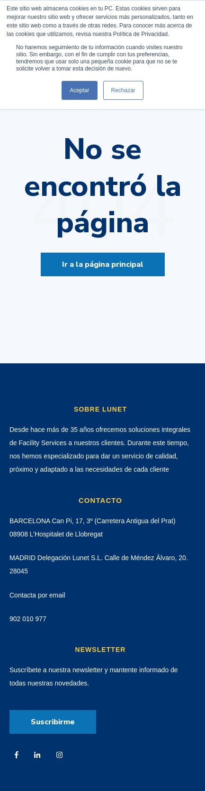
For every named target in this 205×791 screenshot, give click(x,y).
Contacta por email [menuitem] (37, 595)
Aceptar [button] (79, 90)
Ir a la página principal (102, 264)
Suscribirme (53, 722)
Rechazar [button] (123, 90)
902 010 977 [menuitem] (27, 619)
